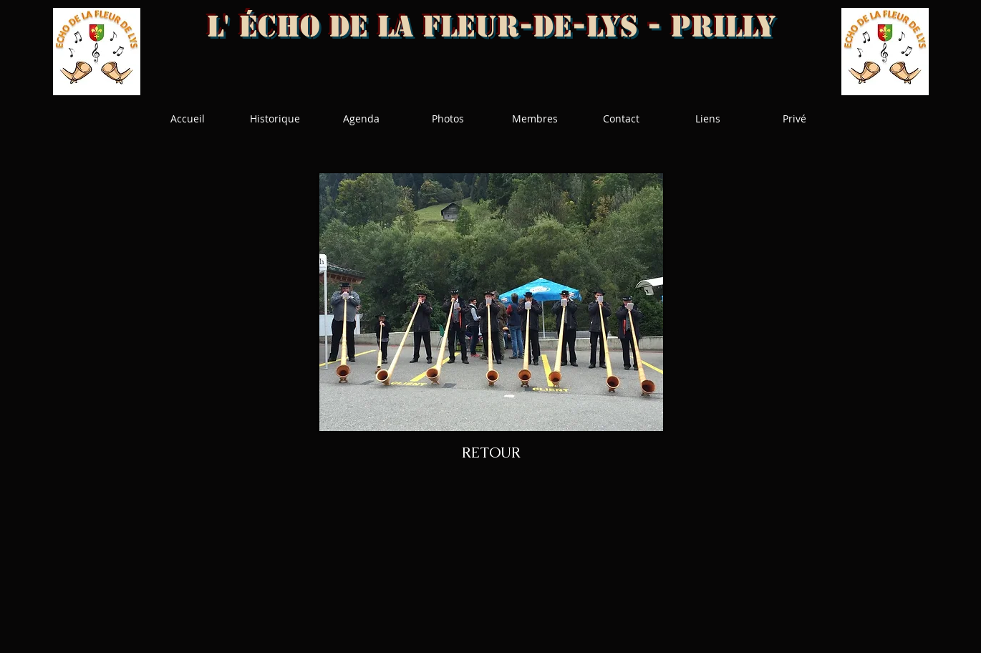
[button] (491, 302)
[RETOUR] (491, 452)
